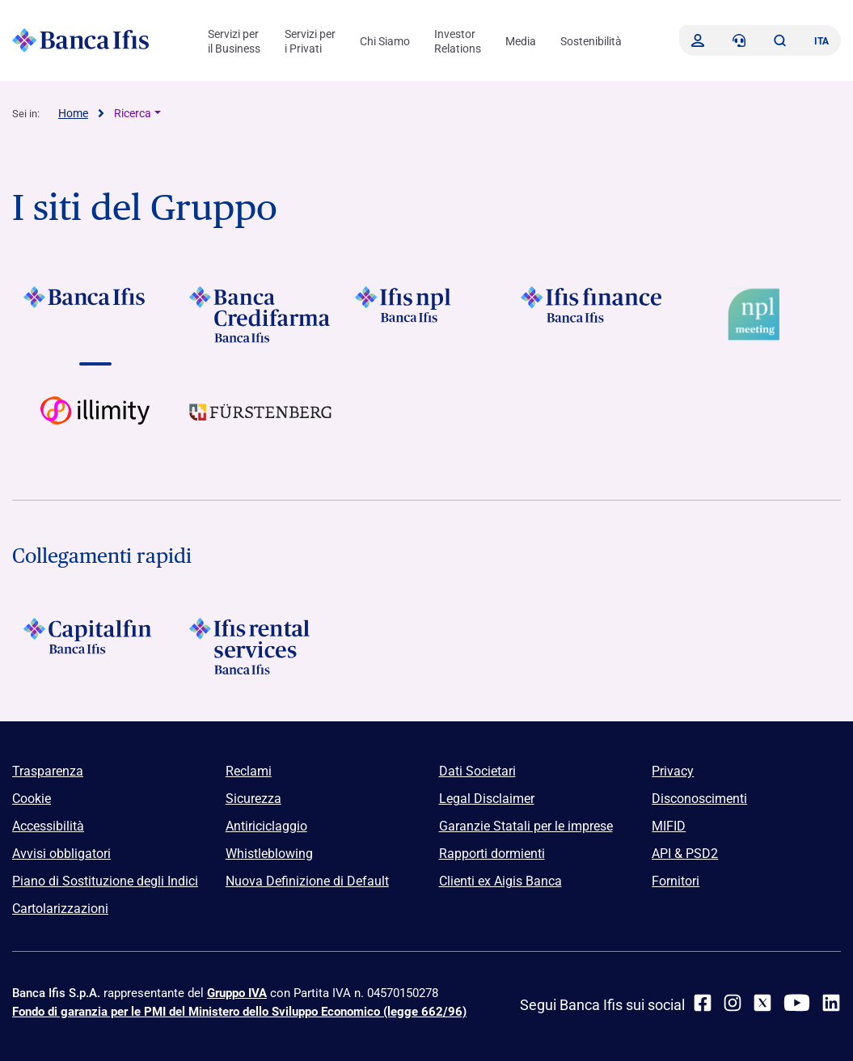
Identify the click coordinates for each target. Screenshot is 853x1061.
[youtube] (797, 1002)
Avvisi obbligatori (61, 853)
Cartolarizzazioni (60, 908)
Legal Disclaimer (486, 798)
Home (73, 113)
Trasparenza (47, 771)
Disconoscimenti (699, 798)
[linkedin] (831, 1002)
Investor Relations (457, 41)
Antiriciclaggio (266, 826)
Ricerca (132, 113)
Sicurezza (253, 798)
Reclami (249, 771)
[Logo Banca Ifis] (81, 40)
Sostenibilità (591, 41)
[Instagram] (732, 1002)
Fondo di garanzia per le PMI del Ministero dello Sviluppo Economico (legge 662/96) (239, 1011)
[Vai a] (95, 314)
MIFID (669, 826)
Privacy (673, 771)
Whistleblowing (269, 853)
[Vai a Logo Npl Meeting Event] (758, 314)
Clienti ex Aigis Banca (500, 881)
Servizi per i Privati (310, 41)
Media (520, 41)
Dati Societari (477, 771)
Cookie (31, 798)
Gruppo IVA (237, 993)
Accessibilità (48, 826)
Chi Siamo (385, 41)
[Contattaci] (739, 40)
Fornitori (675, 881)
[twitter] (762, 1002)
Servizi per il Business (234, 41)
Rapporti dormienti (492, 853)
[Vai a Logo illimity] (95, 424)
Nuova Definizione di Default (307, 881)
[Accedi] (697, 40)
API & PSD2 (685, 853)
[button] (779, 40)
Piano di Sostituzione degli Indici (105, 881)
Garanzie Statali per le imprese (526, 826)
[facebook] (702, 1002)
